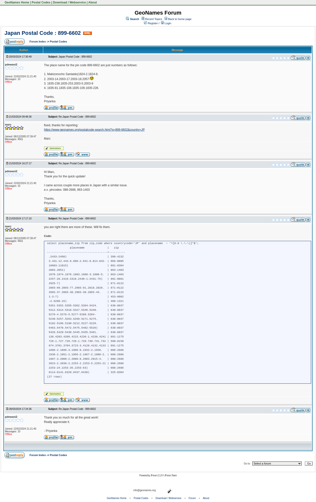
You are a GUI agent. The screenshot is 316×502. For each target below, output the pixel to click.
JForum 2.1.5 (156, 475)
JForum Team (170, 475)
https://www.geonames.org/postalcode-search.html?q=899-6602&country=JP (94, 129)
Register (151, 23)
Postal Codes (41, 2)
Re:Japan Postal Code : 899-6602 (77, 116)
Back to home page (180, 19)
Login (166, 23)
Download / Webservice (69, 2)
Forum (192, 498)
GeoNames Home (16, 2)
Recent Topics (153, 19)
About (92, 2)
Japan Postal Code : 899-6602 (42, 33)
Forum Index (38, 41)
